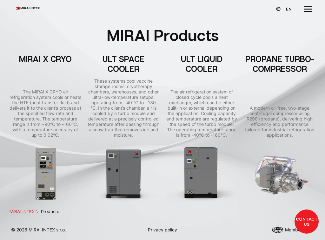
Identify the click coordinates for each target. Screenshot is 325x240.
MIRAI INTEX (22, 211)
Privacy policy (162, 229)
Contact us (307, 221)
